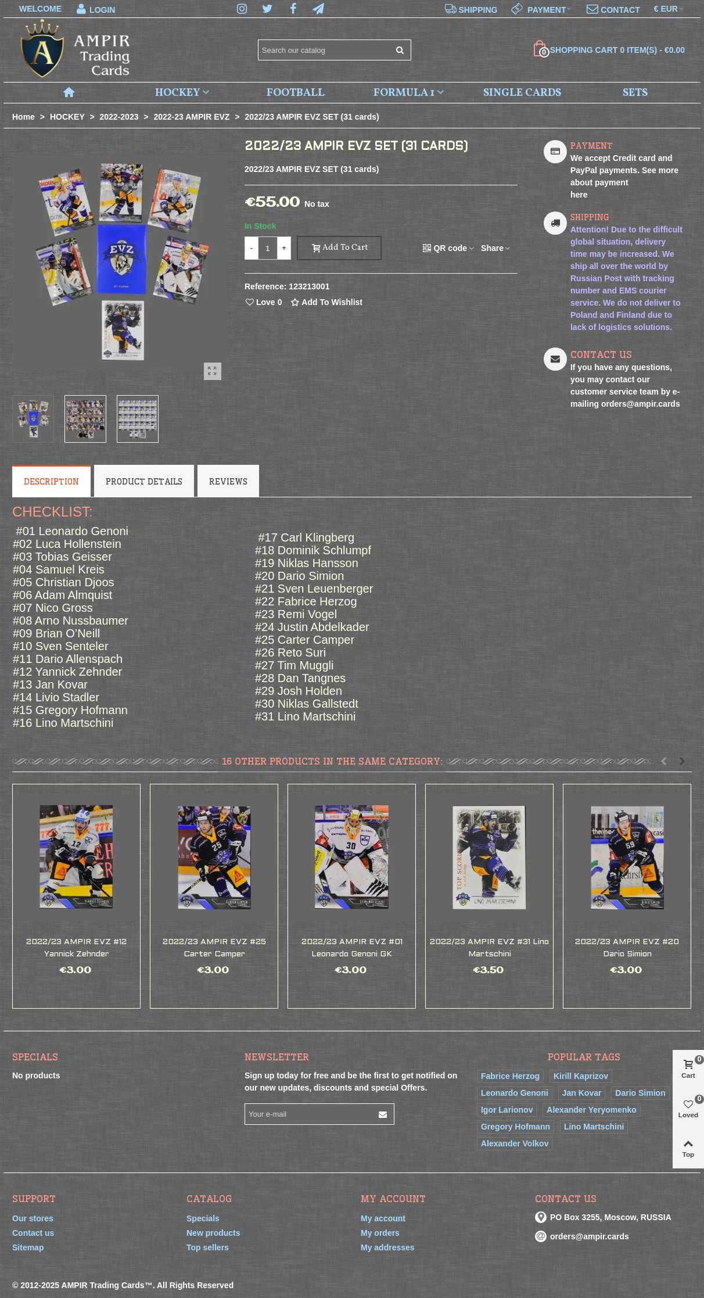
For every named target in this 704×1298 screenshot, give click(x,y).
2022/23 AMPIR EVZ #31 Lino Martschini (489, 948)
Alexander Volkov (514, 1143)
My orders (380, 1233)
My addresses (388, 1247)
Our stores (32, 1218)
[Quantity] (268, 248)
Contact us (33, 1233)
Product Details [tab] (144, 481)
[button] (663, 761)
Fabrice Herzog (510, 1076)
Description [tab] (51, 481)
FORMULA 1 (403, 93)
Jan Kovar (582, 1093)
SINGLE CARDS (522, 93)
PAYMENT (591, 146)
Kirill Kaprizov (581, 1076)
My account (383, 1218)
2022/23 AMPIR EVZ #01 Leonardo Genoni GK (352, 948)
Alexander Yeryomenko (592, 1109)
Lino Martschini (594, 1126)
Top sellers (207, 1247)
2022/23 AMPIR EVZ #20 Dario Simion (627, 948)
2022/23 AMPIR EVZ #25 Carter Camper (214, 948)
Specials (35, 1057)
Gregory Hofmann (515, 1126)
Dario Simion (640, 1093)
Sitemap (28, 1247)
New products (213, 1233)
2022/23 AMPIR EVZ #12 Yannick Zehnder (76, 948)
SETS (635, 93)
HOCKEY (177, 93)
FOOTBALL (296, 93)
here (579, 194)
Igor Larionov (507, 1109)
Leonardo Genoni (514, 1093)
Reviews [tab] (228, 481)
